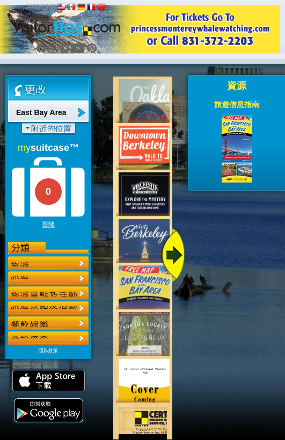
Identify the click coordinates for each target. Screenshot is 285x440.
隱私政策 (48, 350)
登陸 (48, 224)
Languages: (41, 6)
